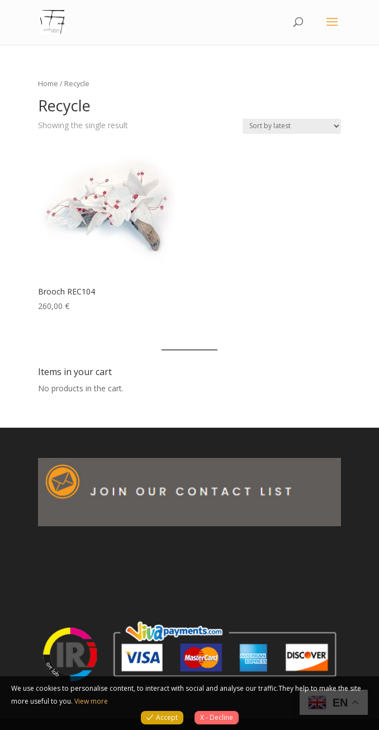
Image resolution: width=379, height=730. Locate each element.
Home (48, 83)
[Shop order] (292, 126)
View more (91, 701)
